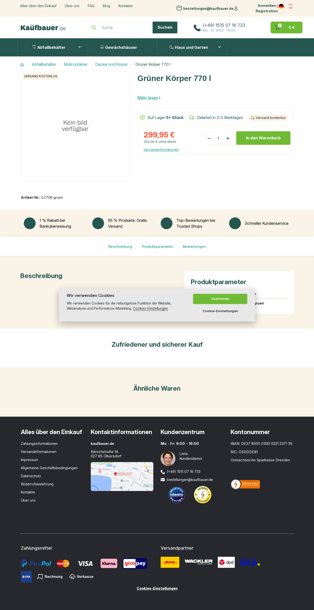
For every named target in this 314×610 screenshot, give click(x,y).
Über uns (72, 6)
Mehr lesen (147, 97)
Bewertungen (194, 246)
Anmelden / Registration (267, 8)
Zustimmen (220, 299)
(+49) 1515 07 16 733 (224, 25)
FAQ (91, 6)
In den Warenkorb (263, 137)
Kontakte (125, 6)
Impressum (29, 460)
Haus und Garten (188, 47)
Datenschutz (31, 476)
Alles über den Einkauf (38, 6)
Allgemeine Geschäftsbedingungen (49, 468)
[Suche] (133, 27)
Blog (106, 6)
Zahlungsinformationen (39, 443)
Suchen (164, 27)
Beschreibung (120, 246)
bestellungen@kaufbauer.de (208, 8)
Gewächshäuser (119, 47)
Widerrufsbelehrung (37, 484)
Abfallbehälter (48, 47)
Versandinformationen (161, 149)
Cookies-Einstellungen (157, 588)
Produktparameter (157, 246)
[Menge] (218, 138)
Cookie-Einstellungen (220, 311)
